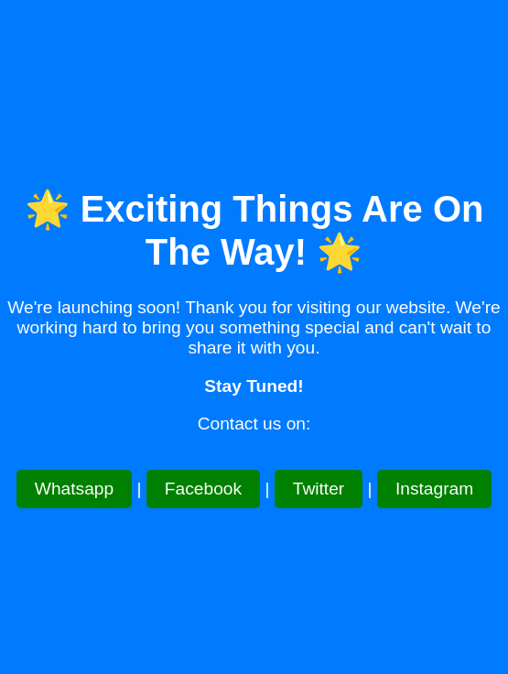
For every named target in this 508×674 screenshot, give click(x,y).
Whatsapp (74, 488)
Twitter (319, 488)
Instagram (434, 488)
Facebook (203, 488)
